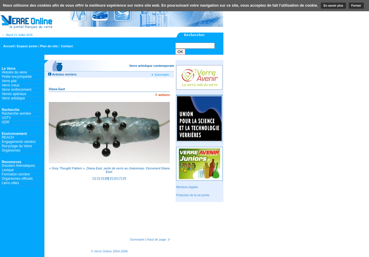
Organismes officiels (17, 179)
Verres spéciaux (14, 94)
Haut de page (156, 239)
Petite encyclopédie (17, 77)
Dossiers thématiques (18, 166)
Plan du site (49, 46)
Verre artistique (13, 98)
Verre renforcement (16, 90)
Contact (67, 46)
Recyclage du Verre (17, 146)
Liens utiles (10, 183)
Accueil (8, 46)
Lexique (8, 170)
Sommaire (161, 74)
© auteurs (162, 95)
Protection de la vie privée (192, 195)
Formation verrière (16, 174)
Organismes (11, 150)
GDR (6, 122)
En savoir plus (333, 5)
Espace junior (27, 46)
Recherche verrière (16, 114)
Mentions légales (187, 187)
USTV (6, 118)
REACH (8, 137)
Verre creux (10, 85)
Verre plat (9, 81)
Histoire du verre (14, 72)
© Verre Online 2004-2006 (109, 251)
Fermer (356, 5)
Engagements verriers (18, 142)
